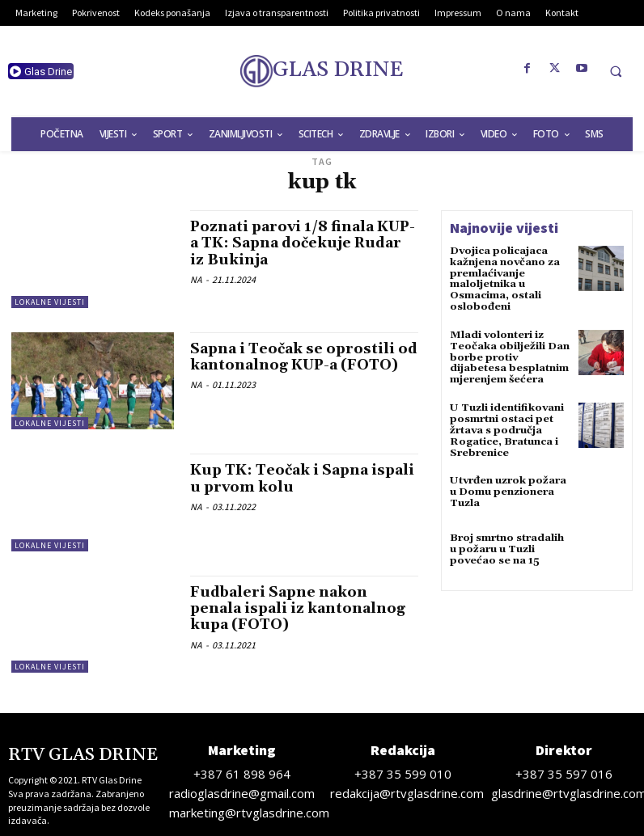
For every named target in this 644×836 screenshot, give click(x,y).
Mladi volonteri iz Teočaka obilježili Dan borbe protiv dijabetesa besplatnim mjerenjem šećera (510, 353)
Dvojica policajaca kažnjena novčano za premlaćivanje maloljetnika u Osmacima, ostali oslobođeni (503, 277)
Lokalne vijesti (50, 302)
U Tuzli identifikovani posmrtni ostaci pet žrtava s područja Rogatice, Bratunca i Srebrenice (505, 423)
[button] (615, 71)
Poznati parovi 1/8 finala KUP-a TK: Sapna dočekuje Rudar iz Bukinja (293, 242)
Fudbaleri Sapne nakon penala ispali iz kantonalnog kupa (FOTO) (299, 608)
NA (196, 278)
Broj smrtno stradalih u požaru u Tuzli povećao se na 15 (506, 540)
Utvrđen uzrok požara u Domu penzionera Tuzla (506, 483)
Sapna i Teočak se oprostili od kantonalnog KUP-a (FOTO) (295, 365)
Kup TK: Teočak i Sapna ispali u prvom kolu (282, 478)
